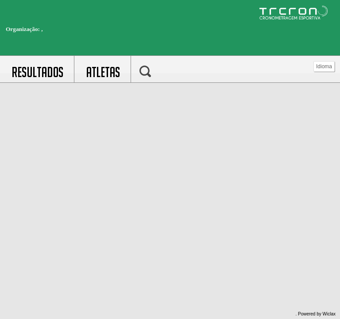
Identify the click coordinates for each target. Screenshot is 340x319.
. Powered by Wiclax (315, 313)
